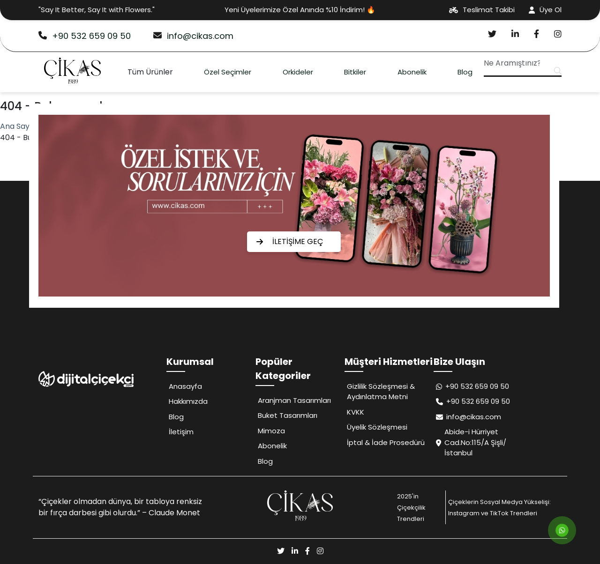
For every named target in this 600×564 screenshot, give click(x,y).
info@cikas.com (193, 36)
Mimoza (271, 431)
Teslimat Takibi (482, 10)
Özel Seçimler (227, 72)
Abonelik (412, 72)
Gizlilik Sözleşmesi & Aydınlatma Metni (381, 391)
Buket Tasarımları (287, 415)
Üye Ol (545, 10)
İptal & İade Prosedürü (386, 442)
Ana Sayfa (18, 126)
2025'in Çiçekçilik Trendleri (411, 507)
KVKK (355, 412)
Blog (465, 72)
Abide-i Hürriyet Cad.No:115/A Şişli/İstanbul (471, 442)
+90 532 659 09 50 (84, 36)
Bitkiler (355, 72)
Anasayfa (185, 386)
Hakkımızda (188, 401)
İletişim (181, 432)
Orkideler (298, 72)
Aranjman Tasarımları (294, 400)
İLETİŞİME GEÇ (289, 241)
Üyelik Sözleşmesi (377, 427)
